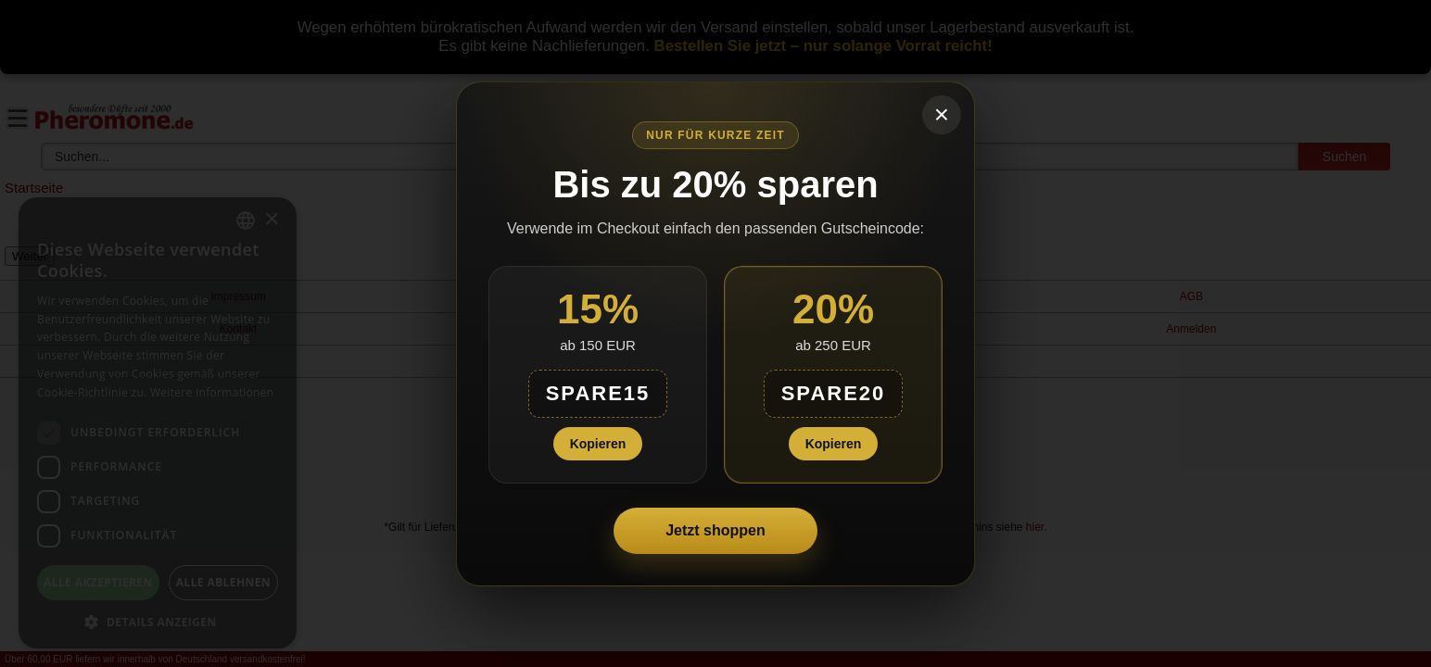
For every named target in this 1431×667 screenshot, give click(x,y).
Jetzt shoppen (715, 530)
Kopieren (598, 443)
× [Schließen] (941, 114)
